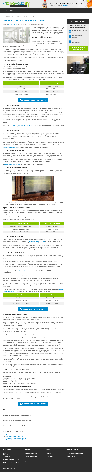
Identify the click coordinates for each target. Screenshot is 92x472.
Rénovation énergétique (80, 11)
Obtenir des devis (71, 456)
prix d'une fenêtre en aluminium (12, 164)
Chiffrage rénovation (57, 11)
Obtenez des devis (34, 11)
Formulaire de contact (9, 468)
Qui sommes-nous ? (30, 459)
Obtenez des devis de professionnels (78, 48)
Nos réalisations (50, 456)
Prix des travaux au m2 (11, 10)
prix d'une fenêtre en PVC (10, 147)
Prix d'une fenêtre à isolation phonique (16, 438)
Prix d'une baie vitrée (11, 435)
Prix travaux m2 (7, 16)
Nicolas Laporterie (12, 24)
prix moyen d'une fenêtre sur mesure (35, 241)
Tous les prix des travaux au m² (75, 453)
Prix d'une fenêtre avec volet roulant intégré (17, 440)
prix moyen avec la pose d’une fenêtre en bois (23, 125)
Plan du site (28, 462)
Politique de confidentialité (32, 456)
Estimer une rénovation (73, 459)
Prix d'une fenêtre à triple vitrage (14, 436)
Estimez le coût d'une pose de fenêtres (34, 100)
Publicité (48, 453)
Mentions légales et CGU (31, 453)
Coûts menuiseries (16, 16)
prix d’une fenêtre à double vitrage (25, 271)
